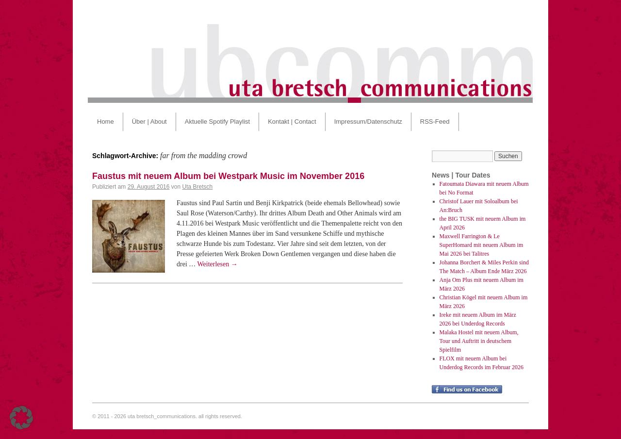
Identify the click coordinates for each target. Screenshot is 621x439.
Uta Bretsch (197, 186)
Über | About (149, 121)
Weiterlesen (217, 264)
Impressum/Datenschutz (368, 121)
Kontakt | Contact (292, 121)
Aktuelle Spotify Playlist (217, 121)
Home (105, 121)
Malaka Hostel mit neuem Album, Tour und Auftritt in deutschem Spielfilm (479, 341)
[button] (21, 417)
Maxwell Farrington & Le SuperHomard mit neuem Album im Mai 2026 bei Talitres (481, 245)
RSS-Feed (435, 121)
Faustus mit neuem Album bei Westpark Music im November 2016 (228, 176)
